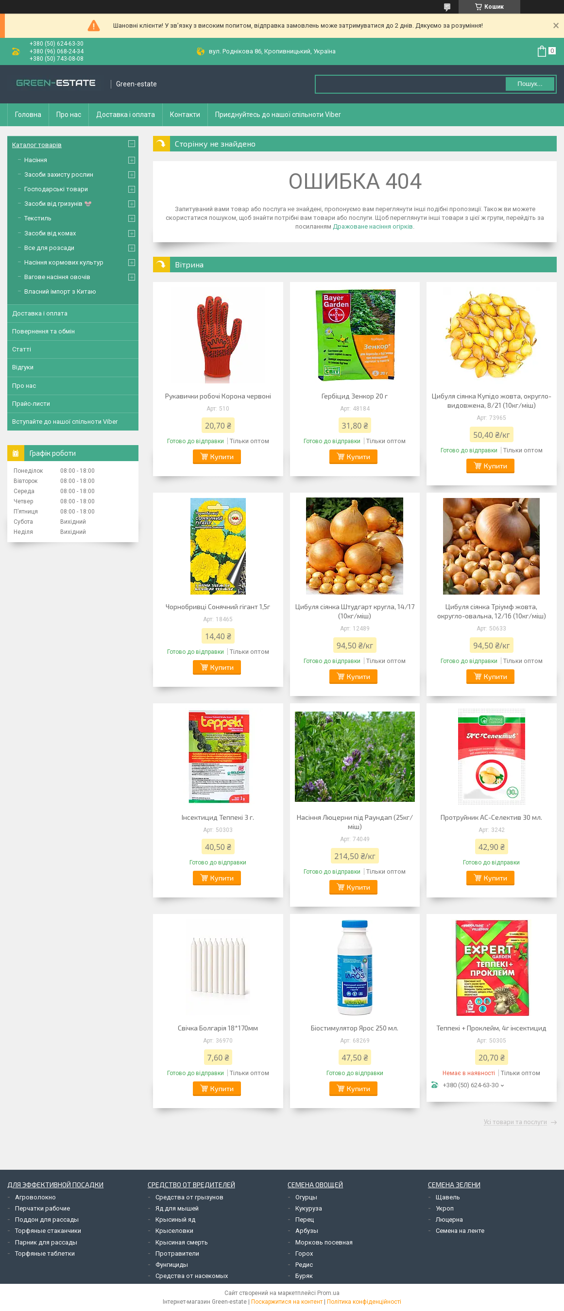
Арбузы (306, 1230)
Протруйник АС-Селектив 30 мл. (491, 817)
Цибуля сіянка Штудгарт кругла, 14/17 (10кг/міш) (354, 611)
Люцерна (449, 1219)
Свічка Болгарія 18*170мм (218, 1028)
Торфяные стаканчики (48, 1230)
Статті (21, 349)
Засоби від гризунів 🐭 (58, 203)
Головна (28, 114)
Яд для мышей (177, 1208)
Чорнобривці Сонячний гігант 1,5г (218, 606)
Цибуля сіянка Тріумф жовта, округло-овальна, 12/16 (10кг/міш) (491, 611)
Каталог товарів (37, 145)
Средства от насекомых (191, 1275)
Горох (304, 1253)
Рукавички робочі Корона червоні (218, 396)
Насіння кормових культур (63, 262)
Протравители (177, 1253)
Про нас (68, 114)
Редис (304, 1264)
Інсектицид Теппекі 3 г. (218, 817)
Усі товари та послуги (515, 1122)
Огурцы (306, 1197)
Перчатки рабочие (42, 1208)
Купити (222, 456)
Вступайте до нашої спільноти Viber (65, 421)
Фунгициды (171, 1264)
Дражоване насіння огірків (373, 226)
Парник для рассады (46, 1242)
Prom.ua (328, 1293)
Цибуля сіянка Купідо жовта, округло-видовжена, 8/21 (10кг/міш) (491, 400)
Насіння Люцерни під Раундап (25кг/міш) (355, 821)
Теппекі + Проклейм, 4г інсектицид (491, 1028)
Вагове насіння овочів (57, 277)
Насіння (35, 160)
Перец (304, 1219)
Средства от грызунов (189, 1197)
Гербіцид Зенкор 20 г (355, 396)
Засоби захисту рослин (58, 174)
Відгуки (23, 367)
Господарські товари (56, 189)
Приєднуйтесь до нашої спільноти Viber (278, 114)
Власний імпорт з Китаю (60, 291)
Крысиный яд (175, 1219)
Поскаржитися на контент (287, 1301)
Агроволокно (35, 1197)
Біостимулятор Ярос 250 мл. (354, 1028)
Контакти (185, 114)
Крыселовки (174, 1230)
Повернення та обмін (43, 331)
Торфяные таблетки (45, 1253)
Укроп (445, 1208)
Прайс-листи (31, 403)
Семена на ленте (460, 1230)
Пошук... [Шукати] (529, 83)
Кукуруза (308, 1208)
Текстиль (37, 218)
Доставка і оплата (125, 114)
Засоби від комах (50, 233)
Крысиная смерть (181, 1242)
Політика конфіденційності (364, 1301)
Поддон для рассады (47, 1219)
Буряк (304, 1275)
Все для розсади (49, 247)
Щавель (448, 1197)
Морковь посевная (324, 1242)
